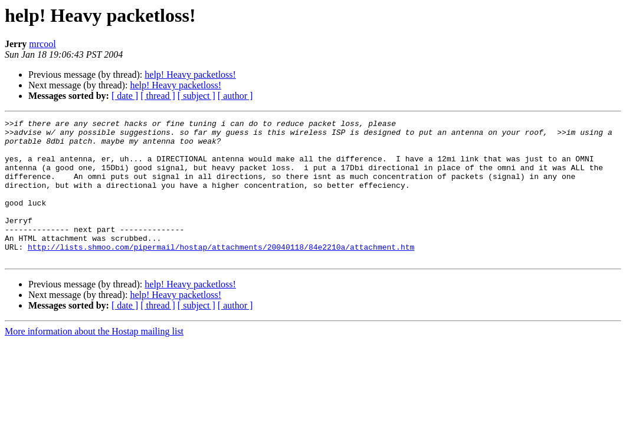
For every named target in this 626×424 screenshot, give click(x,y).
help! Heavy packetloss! (190, 74)
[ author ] (235, 96)
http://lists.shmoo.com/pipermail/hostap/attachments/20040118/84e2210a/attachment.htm (221, 273)
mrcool (42, 44)
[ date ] (125, 96)
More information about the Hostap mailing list (94, 360)
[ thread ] (157, 96)
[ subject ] (196, 96)
